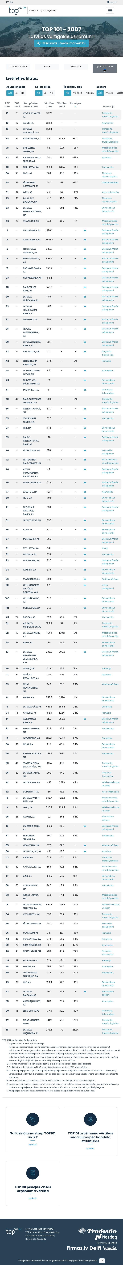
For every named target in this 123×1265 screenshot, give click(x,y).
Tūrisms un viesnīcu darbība (109, 175)
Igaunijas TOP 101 (105, 68)
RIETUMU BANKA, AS (31, 260)
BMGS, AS (28, 643)
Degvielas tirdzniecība (107, 353)
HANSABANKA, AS (31, 230)
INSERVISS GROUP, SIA (32, 410)
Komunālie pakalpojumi (108, 452)
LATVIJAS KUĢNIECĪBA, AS (30, 1031)
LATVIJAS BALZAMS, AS (29, 993)
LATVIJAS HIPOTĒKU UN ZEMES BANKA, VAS (30, 657)
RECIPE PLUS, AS (30, 961)
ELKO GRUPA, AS (31, 1011)
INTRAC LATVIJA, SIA (31, 897)
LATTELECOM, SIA (31, 782)
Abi (10, 93)
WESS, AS (27, 192)
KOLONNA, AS (29, 554)
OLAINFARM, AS (30, 933)
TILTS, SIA (27, 498)
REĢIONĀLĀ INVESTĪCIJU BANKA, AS (28, 511)
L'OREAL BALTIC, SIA (30, 887)
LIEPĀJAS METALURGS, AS (31, 676)
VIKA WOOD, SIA (31, 221)
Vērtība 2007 (49, 105)
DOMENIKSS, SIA (31, 792)
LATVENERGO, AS (31, 738)
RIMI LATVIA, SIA (31, 167)
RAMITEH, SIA (29, 570)
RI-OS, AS (27, 173)
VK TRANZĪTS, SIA (31, 914)
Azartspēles (107, 123)
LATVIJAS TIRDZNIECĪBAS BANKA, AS (30, 310)
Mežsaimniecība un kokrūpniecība (110, 149)
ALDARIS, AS (29, 817)
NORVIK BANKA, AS (32, 278)
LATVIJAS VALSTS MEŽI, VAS (31, 799)
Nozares (76, 67)
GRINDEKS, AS (29, 713)
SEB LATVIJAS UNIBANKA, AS (30, 251)
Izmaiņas (75, 105)
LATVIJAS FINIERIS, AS (31, 635)
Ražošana (106, 157)
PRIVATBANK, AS (31, 560)
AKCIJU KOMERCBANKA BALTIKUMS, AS (30, 473)
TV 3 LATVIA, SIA (31, 548)
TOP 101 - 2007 (18, 67)
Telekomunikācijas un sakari (110, 784)
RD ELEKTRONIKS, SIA (31, 730)
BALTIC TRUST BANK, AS (29, 289)
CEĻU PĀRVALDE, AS (31, 600)
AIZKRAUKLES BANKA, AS (29, 720)
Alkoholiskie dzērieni (108, 818)
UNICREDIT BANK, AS (31, 828)
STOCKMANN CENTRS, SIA (29, 420)
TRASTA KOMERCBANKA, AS (31, 332)
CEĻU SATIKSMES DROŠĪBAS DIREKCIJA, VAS (31, 589)
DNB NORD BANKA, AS (32, 270)
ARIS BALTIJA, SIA (31, 352)
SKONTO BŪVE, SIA (32, 520)
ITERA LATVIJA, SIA (32, 939)
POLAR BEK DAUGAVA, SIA (30, 200)
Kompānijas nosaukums (31, 105)
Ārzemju (90, 93)
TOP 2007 (7, 105)
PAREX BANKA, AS (32, 240)
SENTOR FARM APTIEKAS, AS (30, 362)
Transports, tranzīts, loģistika (110, 115)
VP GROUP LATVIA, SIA (32, 755)
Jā (17, 93)
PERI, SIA (27, 428)
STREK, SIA (28, 858)
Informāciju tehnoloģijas (108, 391)
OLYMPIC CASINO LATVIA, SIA (31, 372)
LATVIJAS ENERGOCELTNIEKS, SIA (32, 211)
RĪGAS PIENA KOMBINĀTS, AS (30, 184)
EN (11, 2)
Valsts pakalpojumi (108, 587)
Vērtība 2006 (61, 105)
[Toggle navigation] (110, 11)
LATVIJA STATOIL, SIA (31, 774)
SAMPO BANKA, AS (32, 483)
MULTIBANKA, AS (31, 539)
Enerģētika (107, 707)
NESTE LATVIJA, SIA (32, 951)
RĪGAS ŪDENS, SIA (31, 450)
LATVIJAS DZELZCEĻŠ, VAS (31, 131)
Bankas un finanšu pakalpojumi (110, 232)
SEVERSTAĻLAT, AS (32, 851)
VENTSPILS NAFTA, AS (32, 115)
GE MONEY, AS (30, 320)
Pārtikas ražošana (110, 182)
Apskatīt (33, 1145)
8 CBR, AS (27, 530)
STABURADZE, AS (31, 579)
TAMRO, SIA (28, 669)
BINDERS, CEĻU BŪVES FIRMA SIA (31, 382)
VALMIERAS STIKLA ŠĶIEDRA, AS (32, 159)
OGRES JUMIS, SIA (31, 608)
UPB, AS (27, 982)
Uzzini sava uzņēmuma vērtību (61, 43)
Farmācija (106, 361)
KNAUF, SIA (28, 697)
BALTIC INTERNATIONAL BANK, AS (30, 441)
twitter (112, 2)
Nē (22, 93)
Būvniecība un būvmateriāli (108, 209)
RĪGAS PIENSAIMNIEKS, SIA (30, 688)
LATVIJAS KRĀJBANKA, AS (30, 298)
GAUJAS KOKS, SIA (32, 867)
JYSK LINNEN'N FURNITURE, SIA (30, 974)
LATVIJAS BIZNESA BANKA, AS (32, 344)
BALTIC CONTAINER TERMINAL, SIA (32, 401)
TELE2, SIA (28, 807)
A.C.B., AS (27, 876)
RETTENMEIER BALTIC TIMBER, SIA (32, 461)
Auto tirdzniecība (110, 192)
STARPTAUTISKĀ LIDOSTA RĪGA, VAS (32, 765)
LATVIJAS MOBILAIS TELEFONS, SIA (32, 906)
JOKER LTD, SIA (30, 492)
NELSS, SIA (28, 744)
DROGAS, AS (29, 617)
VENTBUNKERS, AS (32, 139)
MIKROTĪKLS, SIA (31, 390)
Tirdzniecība (108, 167)
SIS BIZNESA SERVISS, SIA (29, 837)
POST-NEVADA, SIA (32, 945)
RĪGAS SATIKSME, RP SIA (31, 1022)
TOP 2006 (17, 105)
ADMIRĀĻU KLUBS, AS (32, 1003)
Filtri (47, 67)
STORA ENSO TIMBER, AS (29, 149)
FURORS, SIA (29, 967)
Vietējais (77, 93)
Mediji (105, 548)
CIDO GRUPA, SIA (31, 845)
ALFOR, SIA (28, 123)
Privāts (109, 93)
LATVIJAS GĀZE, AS (32, 707)
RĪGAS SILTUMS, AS (32, 924)
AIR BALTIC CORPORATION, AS (32, 625)
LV (7, 2)
